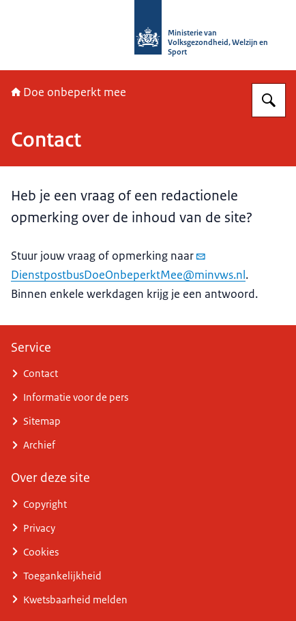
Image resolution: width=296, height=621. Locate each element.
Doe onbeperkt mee (68, 92)
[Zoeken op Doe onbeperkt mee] (268, 100)
